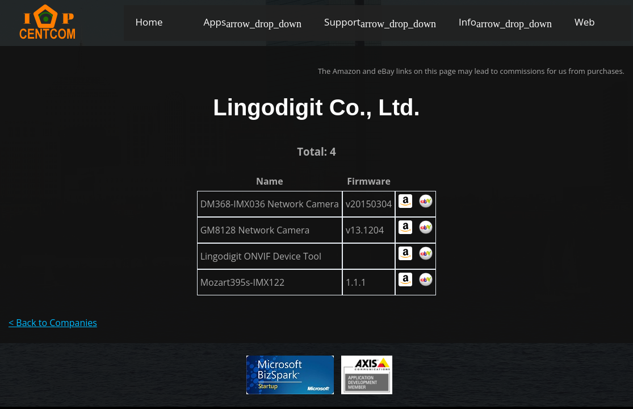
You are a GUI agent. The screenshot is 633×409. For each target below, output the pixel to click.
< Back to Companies (53, 322)
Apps (214, 21)
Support (342, 21)
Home (148, 21)
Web (585, 21)
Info (467, 21)
